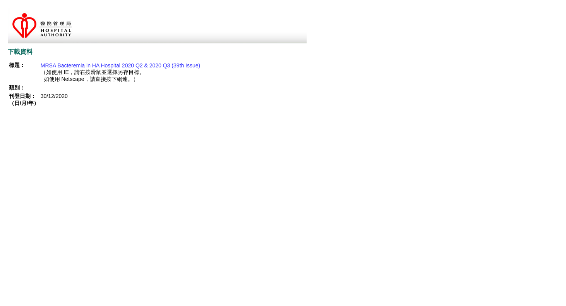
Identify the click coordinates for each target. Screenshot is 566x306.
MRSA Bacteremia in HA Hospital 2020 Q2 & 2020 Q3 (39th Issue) (120, 65)
